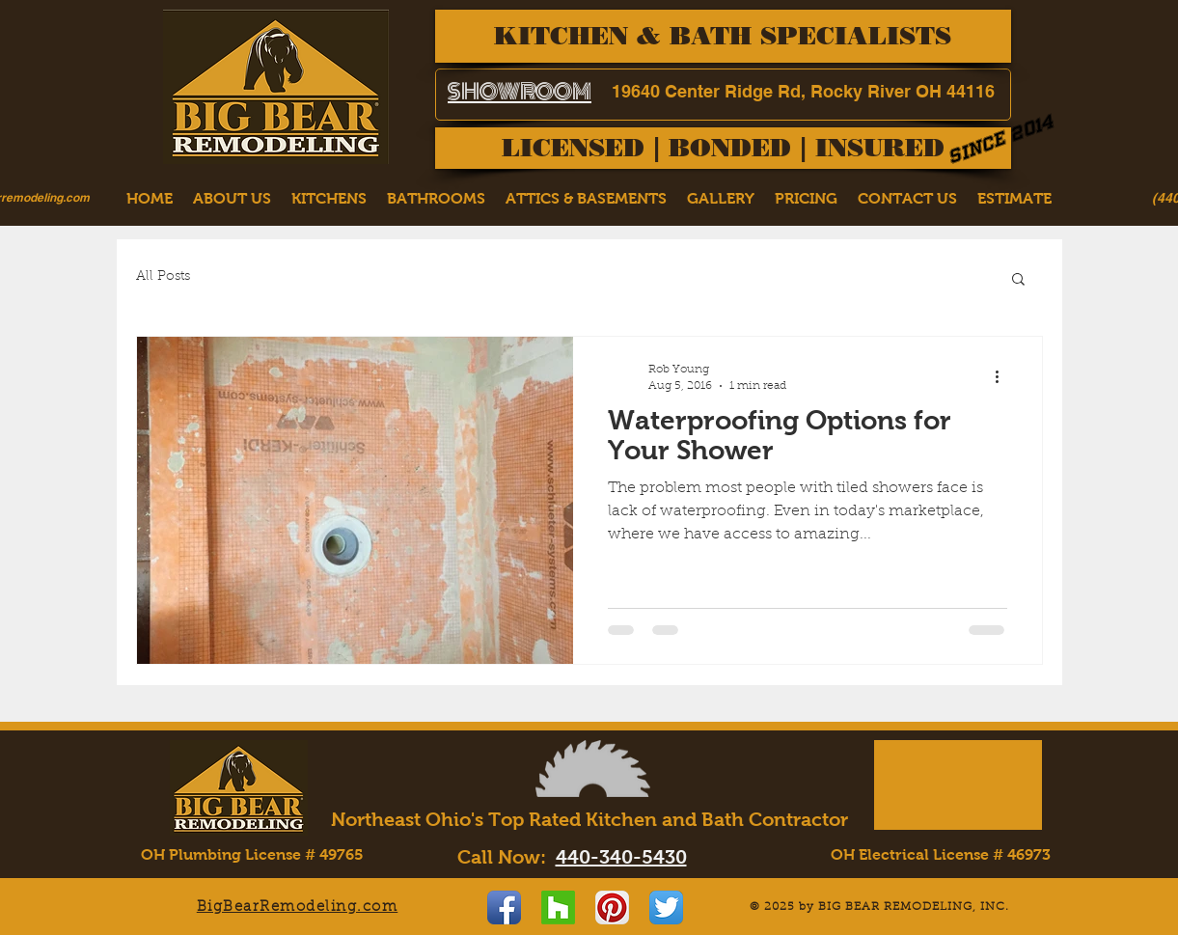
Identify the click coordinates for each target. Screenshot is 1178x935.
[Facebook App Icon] (504, 907)
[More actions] (1004, 376)
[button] (1018, 280)
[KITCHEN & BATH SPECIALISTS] (723, 36)
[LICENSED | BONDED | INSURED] (723, 148)
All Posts (163, 277)
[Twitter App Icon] (666, 907)
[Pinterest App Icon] (612, 907)
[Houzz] (558, 907)
